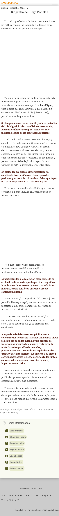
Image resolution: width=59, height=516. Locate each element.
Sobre (57, 510)
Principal (4, 8)
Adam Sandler (17, 468)
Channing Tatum (18, 437)
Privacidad (50, 510)
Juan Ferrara (16, 456)
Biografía (14, 8)
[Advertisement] (29, 63)
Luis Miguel (46, 105)
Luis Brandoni (16, 430)
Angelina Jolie (17, 443)
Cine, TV (24, 8)
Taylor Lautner (17, 449)
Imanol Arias (16, 462)
